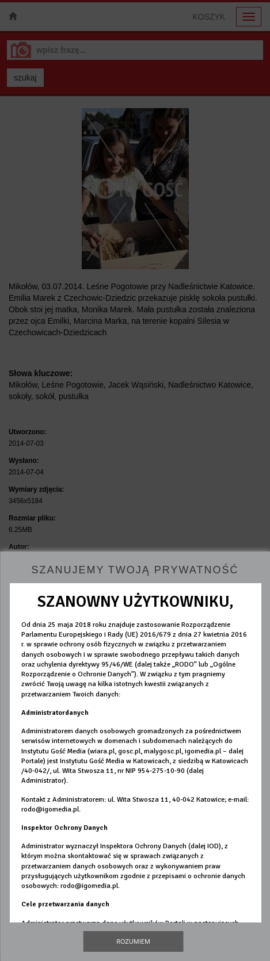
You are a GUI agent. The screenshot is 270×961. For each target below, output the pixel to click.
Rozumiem (133, 941)
